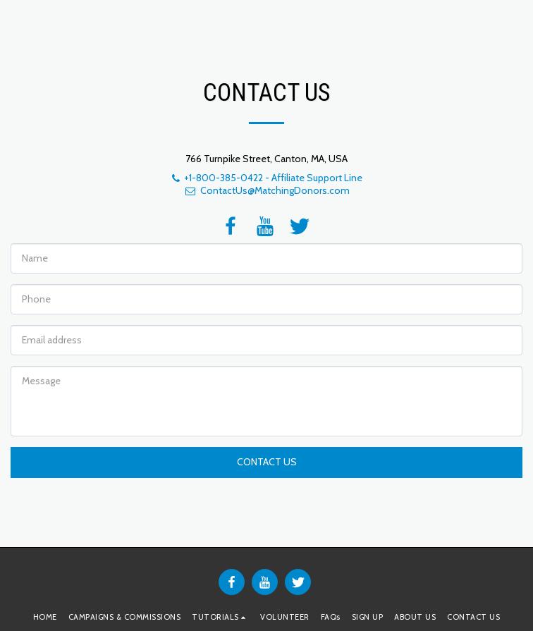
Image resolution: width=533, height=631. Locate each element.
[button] (220, 617)
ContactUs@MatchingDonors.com (267, 190)
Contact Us (267, 461)
